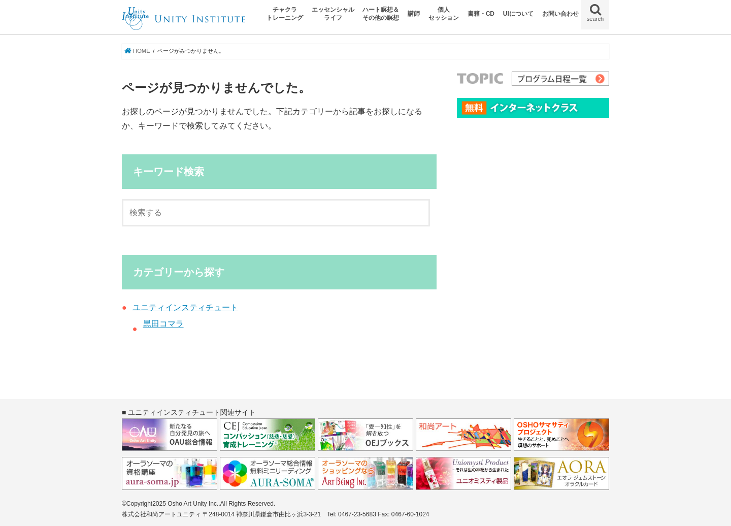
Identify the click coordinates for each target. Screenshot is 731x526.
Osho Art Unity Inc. (193, 503)
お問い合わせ (560, 13)
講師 (414, 13)
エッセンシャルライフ (333, 13)
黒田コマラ (163, 323)
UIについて (518, 13)
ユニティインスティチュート (185, 307)
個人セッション (443, 13)
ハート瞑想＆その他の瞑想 (380, 13)
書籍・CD (481, 13)
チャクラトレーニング (285, 13)
